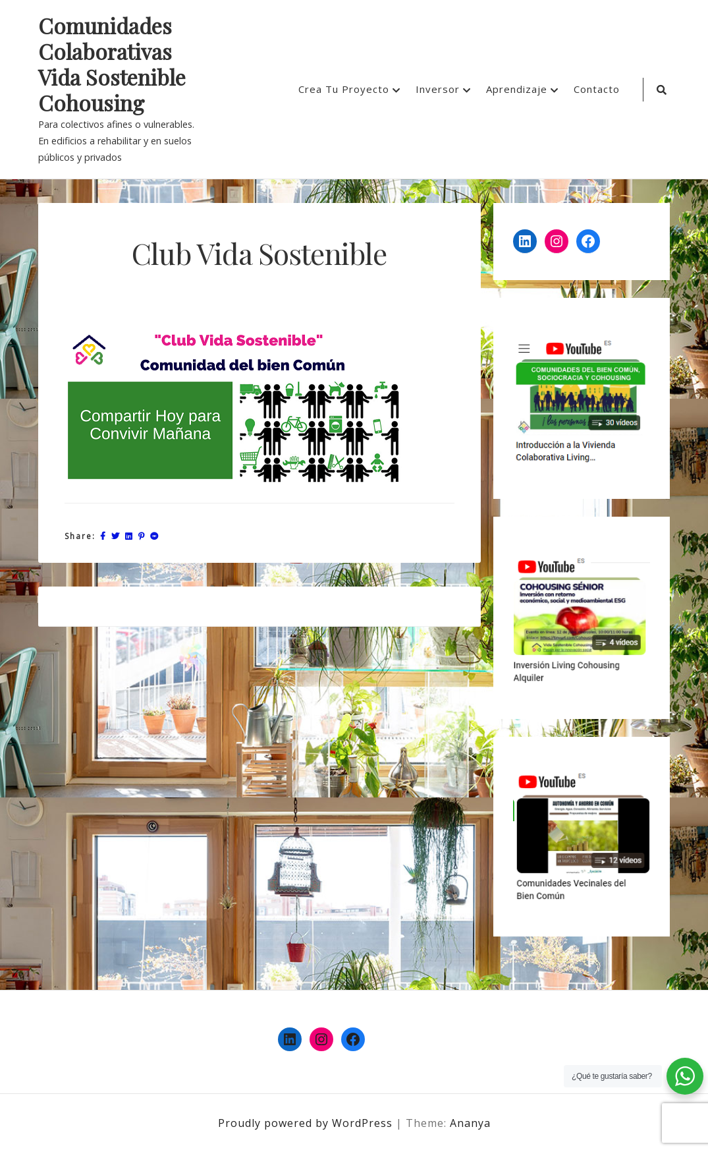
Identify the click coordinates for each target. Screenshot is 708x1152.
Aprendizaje (516, 89)
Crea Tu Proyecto (343, 89)
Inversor (438, 89)
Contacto (597, 89)
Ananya (470, 1123)
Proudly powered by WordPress (307, 1123)
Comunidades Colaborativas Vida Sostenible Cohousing (112, 64)
